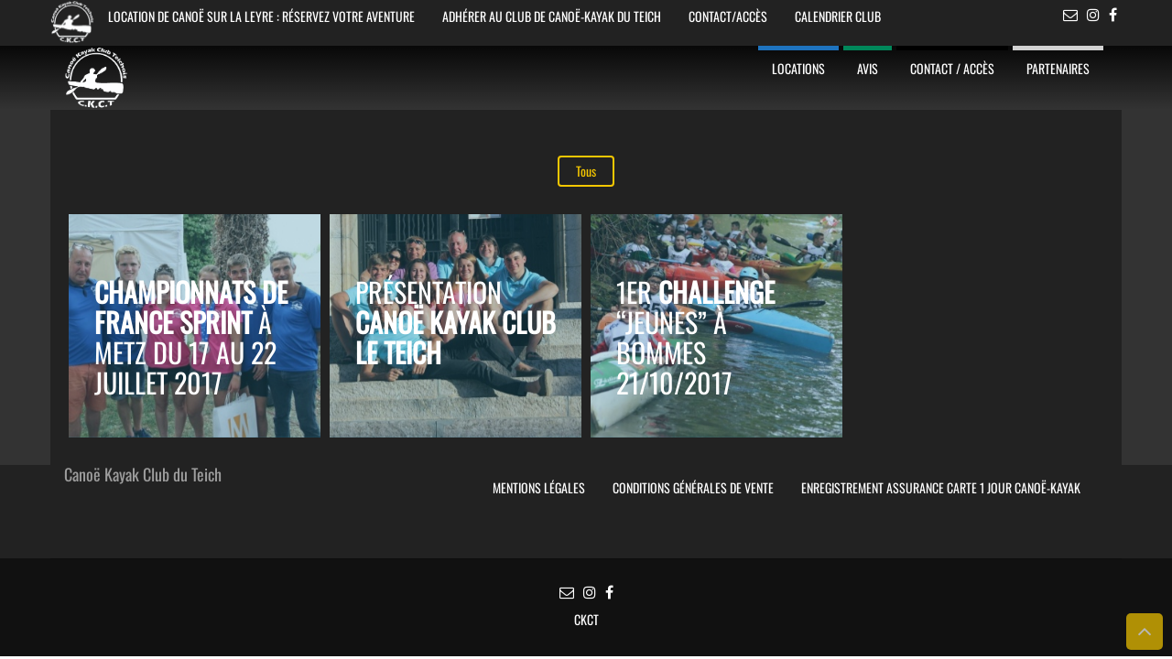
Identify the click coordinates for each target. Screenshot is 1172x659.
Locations (798, 68)
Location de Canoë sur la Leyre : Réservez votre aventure (261, 16)
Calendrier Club (838, 16)
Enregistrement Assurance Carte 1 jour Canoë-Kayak (940, 487)
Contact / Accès (952, 68)
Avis (867, 68)
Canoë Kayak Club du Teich (143, 475)
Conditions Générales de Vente (693, 487)
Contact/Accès (728, 16)
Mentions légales (539, 487)
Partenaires (1058, 68)
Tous (586, 170)
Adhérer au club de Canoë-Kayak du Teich (551, 16)
